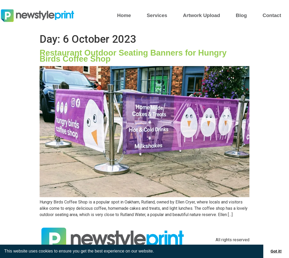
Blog (241, 15)
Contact (272, 15)
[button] (156, 251)
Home (124, 15)
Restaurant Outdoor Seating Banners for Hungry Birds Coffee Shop (133, 55)
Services (157, 15)
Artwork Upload (201, 15)
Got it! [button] (276, 251)
